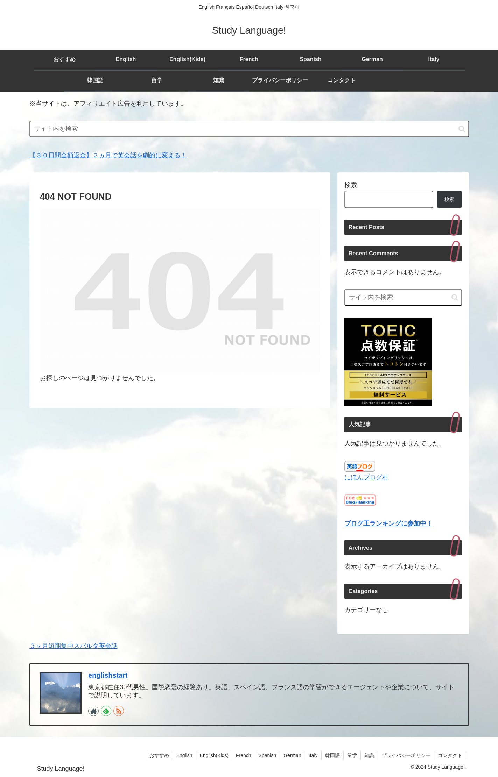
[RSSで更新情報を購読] (118, 711)
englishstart (107, 675)
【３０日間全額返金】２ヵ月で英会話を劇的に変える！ (108, 155)
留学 (352, 755)
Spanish (267, 755)
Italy (313, 755)
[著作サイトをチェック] (93, 711)
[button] (462, 129)
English (184, 755)
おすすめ (159, 755)
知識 (369, 755)
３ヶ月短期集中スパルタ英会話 (73, 645)
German (292, 755)
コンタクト (450, 755)
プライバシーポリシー (405, 755)
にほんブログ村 (366, 477)
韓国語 (332, 755)
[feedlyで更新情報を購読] (106, 711)
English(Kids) (214, 755)
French (243, 755)
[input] (249, 129)
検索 (350, 184)
